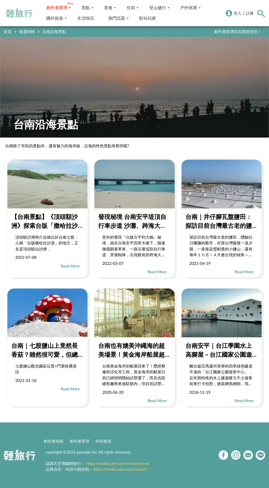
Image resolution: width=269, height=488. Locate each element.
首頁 (8, 31)
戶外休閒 (190, 8)
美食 (110, 8)
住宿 (133, 8)
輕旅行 (19, 13)
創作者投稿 (53, 441)
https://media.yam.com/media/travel (117, 463)
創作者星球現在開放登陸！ (237, 31)
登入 (237, 13)
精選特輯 (27, 31)
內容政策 (103, 441)
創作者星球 (58, 8)
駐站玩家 (147, 18)
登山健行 (159, 8)
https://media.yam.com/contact (120, 469)
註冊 (250, 13)
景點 (87, 8)
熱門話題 (118, 18)
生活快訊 (85, 18)
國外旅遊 (56, 18)
